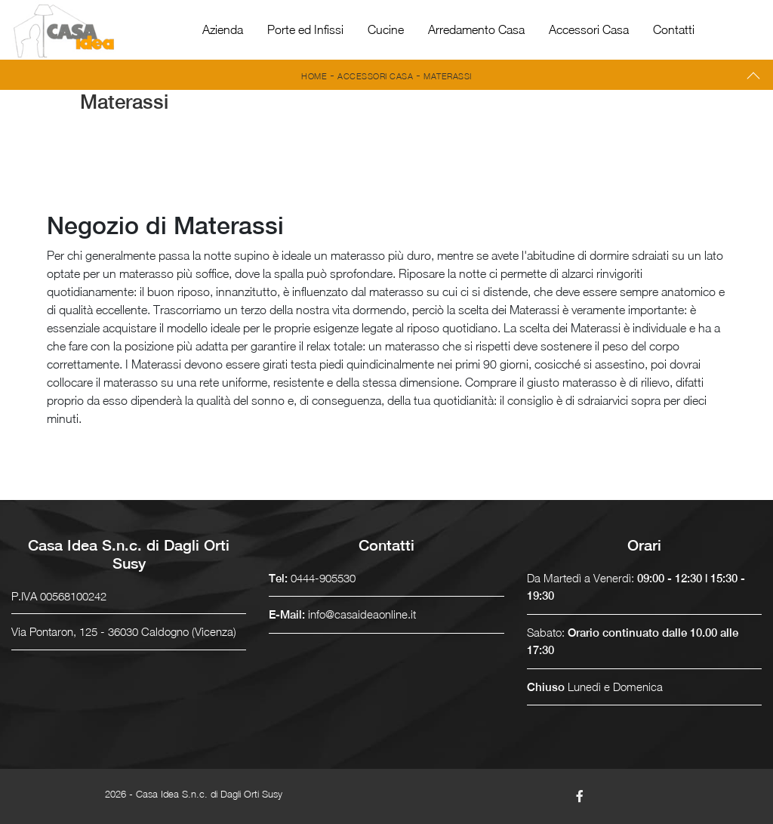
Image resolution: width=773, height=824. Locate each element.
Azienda (222, 29)
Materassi (447, 76)
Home (314, 76)
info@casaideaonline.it (362, 614)
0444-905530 (323, 578)
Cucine (386, 29)
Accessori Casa (589, 29)
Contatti (673, 29)
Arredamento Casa (476, 29)
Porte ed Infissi (305, 29)
